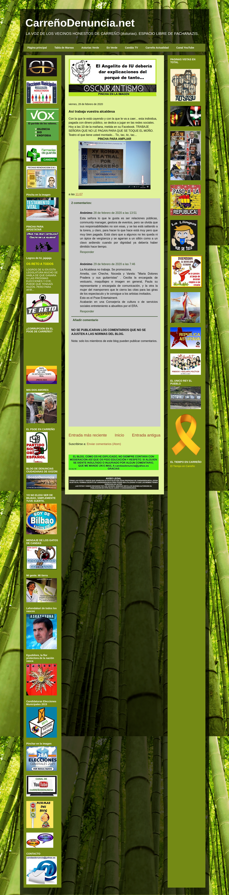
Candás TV (131, 47)
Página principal (37, 47)
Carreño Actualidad (157, 47)
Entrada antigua (146, 435)
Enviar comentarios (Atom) (104, 444)
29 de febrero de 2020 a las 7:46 (114, 264)
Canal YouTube (185, 47)
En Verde (112, 47)
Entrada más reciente (88, 435)
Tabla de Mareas (64, 47)
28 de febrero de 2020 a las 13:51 (115, 212)
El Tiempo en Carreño (182, 466)
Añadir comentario (85, 320)
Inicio (119, 435)
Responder (87, 252)
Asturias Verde (90, 47)
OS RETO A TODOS (39, 263)
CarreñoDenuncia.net (80, 23)
